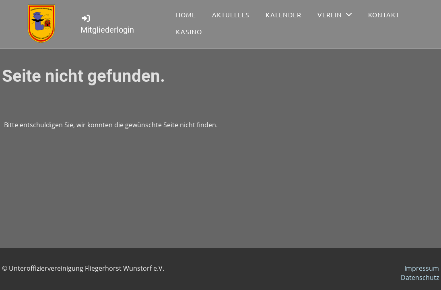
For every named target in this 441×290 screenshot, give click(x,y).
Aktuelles (230, 14)
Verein (334, 14)
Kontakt (384, 14)
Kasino (189, 31)
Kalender (283, 14)
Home (186, 14)
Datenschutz (420, 277)
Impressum (421, 268)
